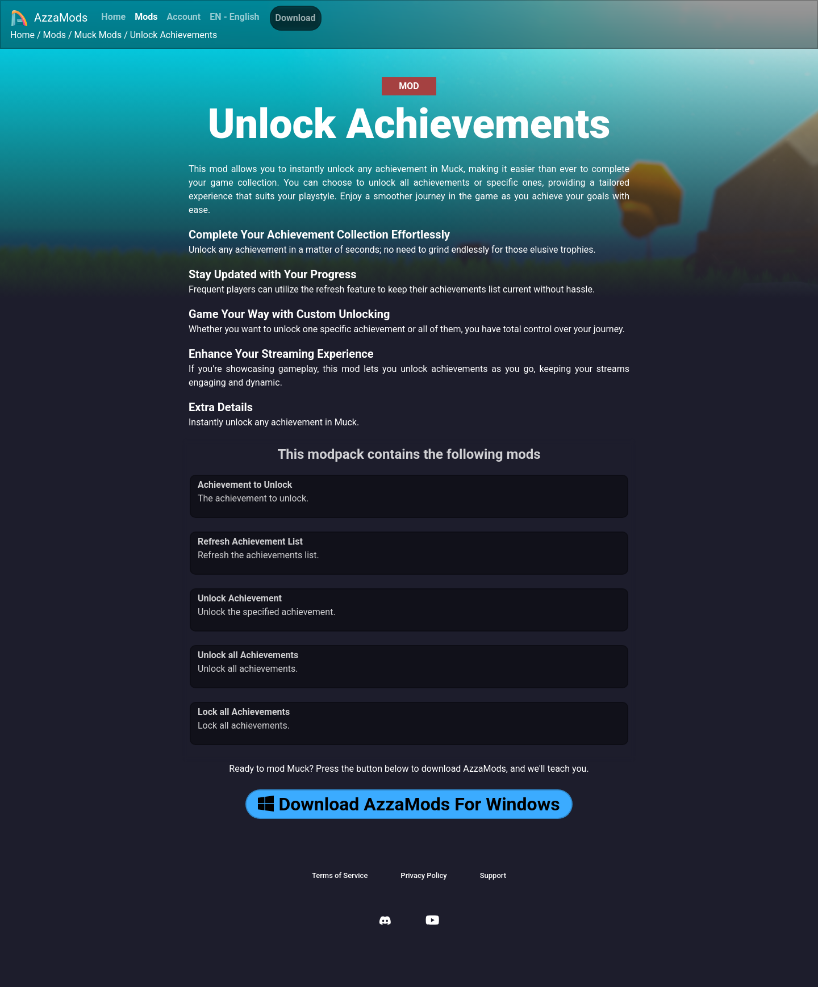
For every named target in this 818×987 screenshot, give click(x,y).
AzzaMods (48, 18)
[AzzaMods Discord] (385, 922)
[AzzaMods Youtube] (432, 921)
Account (183, 16)
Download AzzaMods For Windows (409, 804)
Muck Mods (98, 35)
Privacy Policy (423, 875)
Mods (146, 16)
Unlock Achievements (174, 35)
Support (493, 875)
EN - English (234, 16)
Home (113, 16)
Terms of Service (340, 875)
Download (296, 17)
